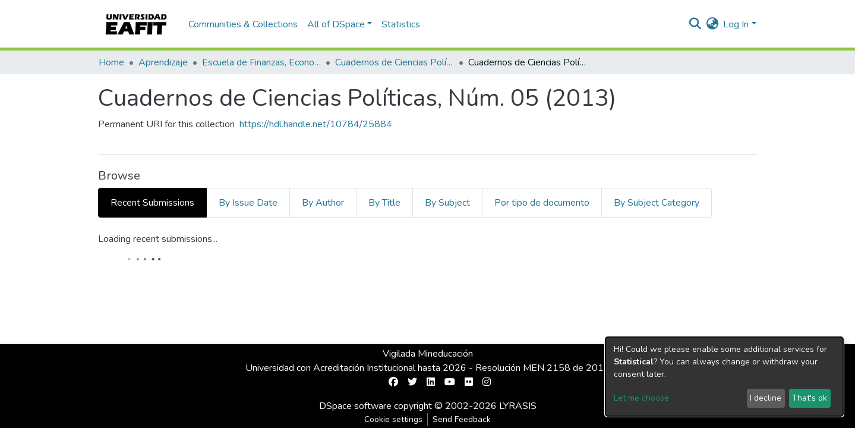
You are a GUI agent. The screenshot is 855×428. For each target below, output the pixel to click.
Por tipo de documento (541, 202)
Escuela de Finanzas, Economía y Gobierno (261, 62)
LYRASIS (518, 406)
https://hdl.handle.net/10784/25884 (315, 124)
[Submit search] (694, 24)
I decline (765, 398)
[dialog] (724, 376)
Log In (736, 24)
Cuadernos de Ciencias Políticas (394, 62)
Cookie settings (393, 419)
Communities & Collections (243, 24)
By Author (323, 202)
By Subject (447, 202)
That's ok (809, 398)
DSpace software (355, 406)
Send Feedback (462, 419)
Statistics (400, 24)
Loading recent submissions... (157, 239)
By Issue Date (248, 202)
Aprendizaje (163, 62)
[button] (712, 24)
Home (111, 62)
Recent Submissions (152, 202)
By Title (384, 202)
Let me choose (641, 398)
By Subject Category (656, 202)
